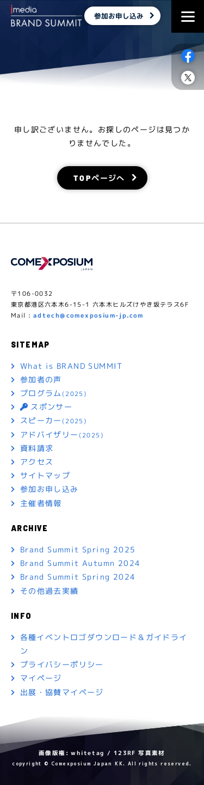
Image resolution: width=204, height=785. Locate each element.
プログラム (53, 393)
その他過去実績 (49, 590)
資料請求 (37, 448)
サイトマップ (45, 475)
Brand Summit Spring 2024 (78, 576)
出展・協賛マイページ (62, 692)
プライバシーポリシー (62, 664)
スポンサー (46, 406)
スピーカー (53, 421)
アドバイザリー (62, 435)
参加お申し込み (119, 15)
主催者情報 (41, 502)
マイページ (41, 678)
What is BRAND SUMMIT (71, 366)
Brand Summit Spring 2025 (78, 549)
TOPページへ (99, 177)
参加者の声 (41, 379)
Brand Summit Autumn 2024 (80, 563)
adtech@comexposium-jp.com (88, 315)
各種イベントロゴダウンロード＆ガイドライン (104, 644)
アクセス (37, 462)
